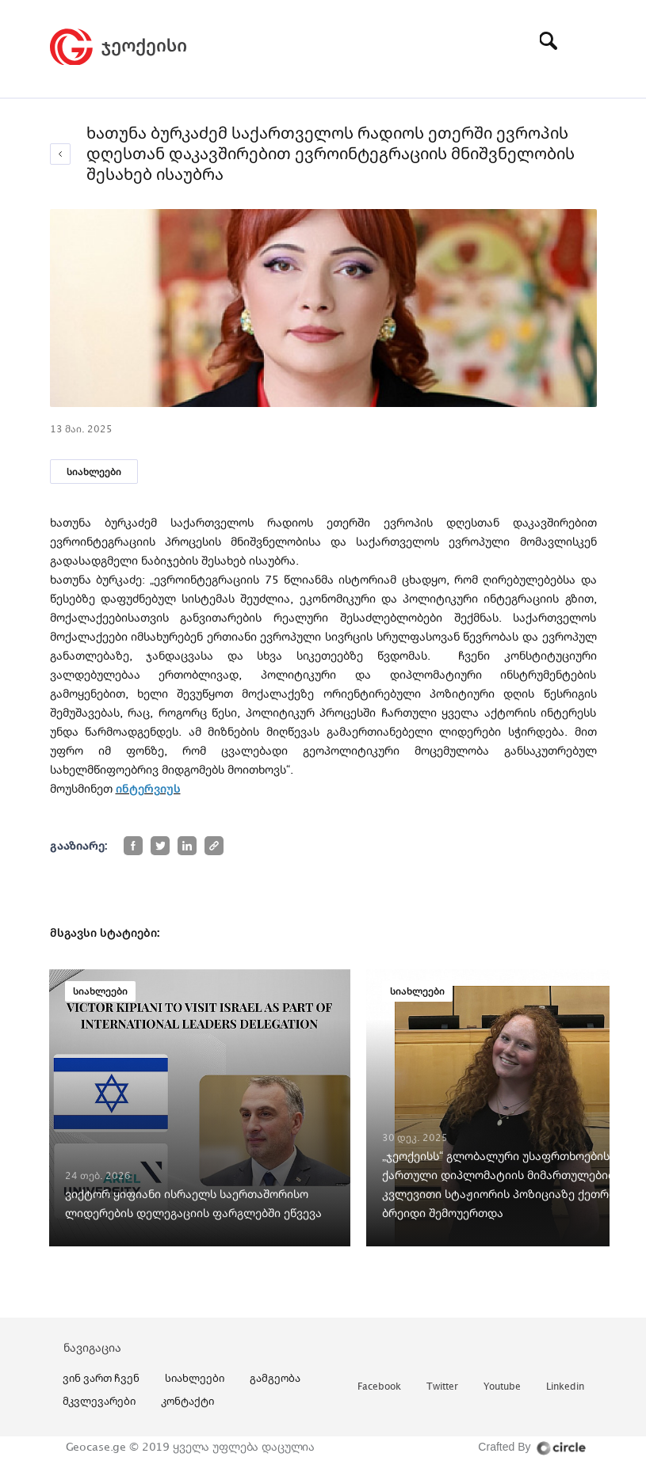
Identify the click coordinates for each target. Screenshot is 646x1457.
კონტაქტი (187, 1401)
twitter (442, 1387)
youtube (502, 1387)
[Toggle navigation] (585, 40)
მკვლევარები (99, 1401)
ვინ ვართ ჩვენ (101, 1378)
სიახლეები (94, 471)
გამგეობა (275, 1378)
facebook (379, 1387)
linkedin (565, 1387)
